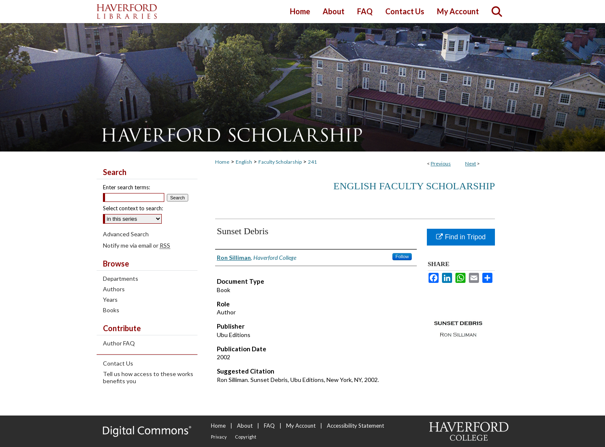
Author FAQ (119, 343)
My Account (301, 425)
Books (111, 310)
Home (222, 162)
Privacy (219, 436)
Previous (441, 163)
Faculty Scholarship (280, 162)
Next (470, 163)
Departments (120, 278)
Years (110, 299)
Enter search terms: (126, 187)
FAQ (269, 425)
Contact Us (118, 363)
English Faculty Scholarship (414, 185)
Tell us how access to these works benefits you (148, 377)
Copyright (245, 436)
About (245, 425)
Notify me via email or (136, 245)
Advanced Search (126, 234)
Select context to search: (133, 208)
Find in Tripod (461, 236)
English (244, 162)
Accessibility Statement (355, 425)
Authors (114, 289)
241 (312, 162)
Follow (402, 256)
